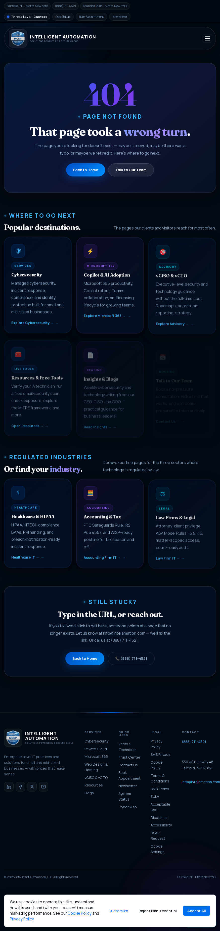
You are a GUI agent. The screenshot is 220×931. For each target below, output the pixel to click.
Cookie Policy (157, 765)
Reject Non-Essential (158, 910)
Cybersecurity (96, 741)
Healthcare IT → (25, 560)
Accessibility (161, 825)
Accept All (196, 910)
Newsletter (119, 17)
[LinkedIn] (9, 787)
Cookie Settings (157, 849)
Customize (118, 910)
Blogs (89, 792)
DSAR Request (158, 835)
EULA (155, 796)
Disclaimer (159, 817)
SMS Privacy (160, 754)
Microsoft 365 (96, 756)
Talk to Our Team (131, 169)
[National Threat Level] (27, 17)
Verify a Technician (127, 746)
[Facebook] (20, 787)
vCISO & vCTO (96, 777)
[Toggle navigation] (207, 38)
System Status (124, 796)
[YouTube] (43, 787)
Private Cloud (95, 749)
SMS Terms (160, 788)
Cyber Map (127, 807)
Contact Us (128, 765)
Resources (93, 785)
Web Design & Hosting (96, 767)
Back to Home (85, 169)
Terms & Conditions (160, 778)
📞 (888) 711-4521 (131, 662)
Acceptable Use (160, 807)
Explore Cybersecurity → (32, 325)
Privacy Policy (156, 744)
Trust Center (129, 757)
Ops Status (63, 17)
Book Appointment (91, 17)
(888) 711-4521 (124, 644)
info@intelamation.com (124, 637)
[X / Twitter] (32, 787)
